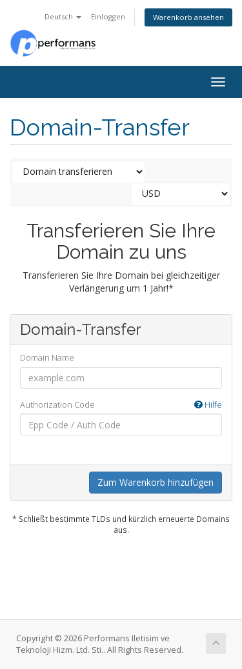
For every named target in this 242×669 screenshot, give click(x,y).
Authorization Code (121, 405)
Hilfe (208, 404)
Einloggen (108, 16)
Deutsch (63, 16)
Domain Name (47, 357)
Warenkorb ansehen (188, 17)
